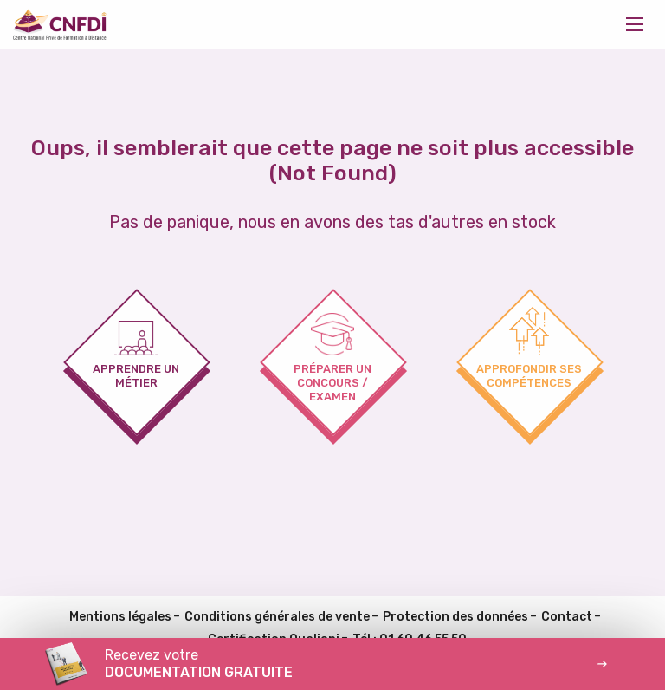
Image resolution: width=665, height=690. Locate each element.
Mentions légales (120, 616)
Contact (566, 616)
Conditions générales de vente (277, 616)
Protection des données (455, 616)
